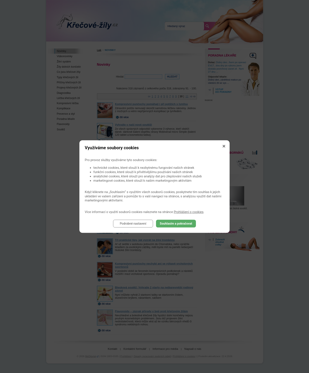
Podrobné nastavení (133, 223)
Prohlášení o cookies (189, 212)
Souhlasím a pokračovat (176, 223)
